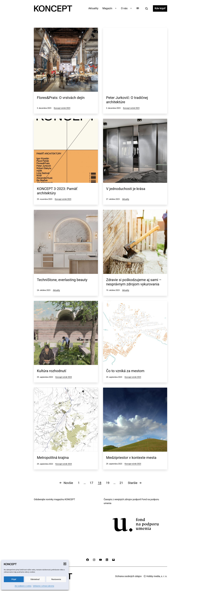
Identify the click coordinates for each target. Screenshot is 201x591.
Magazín (107, 8)
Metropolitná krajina (53, 457)
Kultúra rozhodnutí (51, 371)
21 (121, 483)
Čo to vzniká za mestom (125, 371)
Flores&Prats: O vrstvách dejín (61, 98)
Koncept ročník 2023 (62, 108)
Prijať (14, 579)
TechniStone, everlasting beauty (62, 280)
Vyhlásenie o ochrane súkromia (43, 586)
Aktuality (93, 8)
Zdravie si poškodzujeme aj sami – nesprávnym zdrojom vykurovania (133, 282)
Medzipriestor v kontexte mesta (131, 457)
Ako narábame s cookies (23, 586)
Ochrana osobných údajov (128, 576)
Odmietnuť (35, 579)
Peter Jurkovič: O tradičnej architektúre (127, 100)
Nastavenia (56, 579)
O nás (124, 8)
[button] (65, 564)
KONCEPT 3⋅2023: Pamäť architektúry (57, 191)
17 (91, 483)
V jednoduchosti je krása (125, 189)
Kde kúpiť (160, 8)
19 (107, 483)
